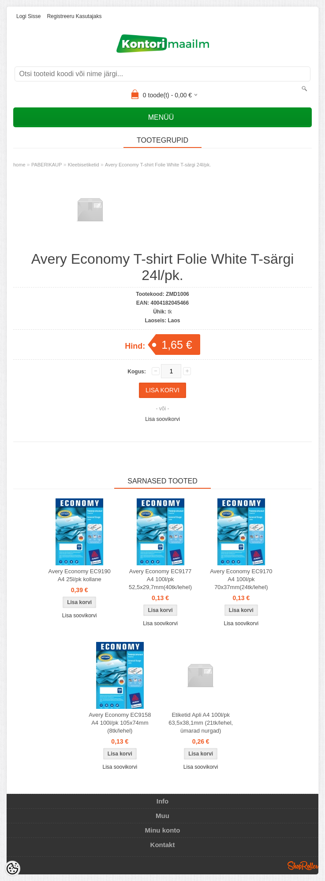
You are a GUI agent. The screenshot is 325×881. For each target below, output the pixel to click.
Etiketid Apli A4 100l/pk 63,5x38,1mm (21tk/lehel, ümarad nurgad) (200, 722)
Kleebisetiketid (83, 164)
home (19, 164)
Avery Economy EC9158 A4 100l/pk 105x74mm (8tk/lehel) (120, 722)
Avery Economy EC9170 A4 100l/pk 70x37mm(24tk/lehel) (241, 579)
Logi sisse (28, 16)
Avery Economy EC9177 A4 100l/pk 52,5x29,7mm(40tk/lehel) (160, 579)
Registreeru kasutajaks (74, 16)
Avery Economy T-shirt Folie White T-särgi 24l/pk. (158, 164)
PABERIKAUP (46, 164)
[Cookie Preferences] (12, 869)
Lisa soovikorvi (162, 419)
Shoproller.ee (303, 865)
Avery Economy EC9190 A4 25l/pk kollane (79, 575)
